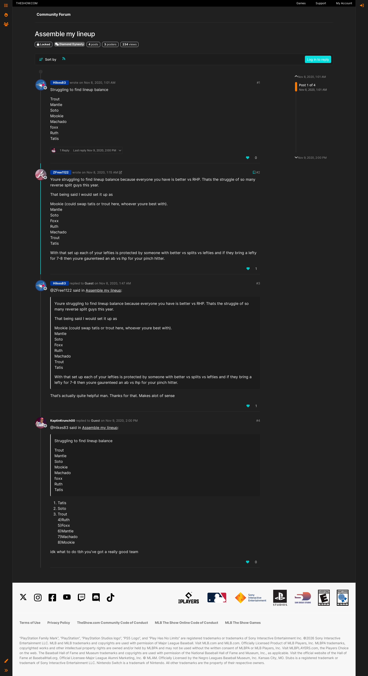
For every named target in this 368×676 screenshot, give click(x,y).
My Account (344, 3)
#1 (258, 82)
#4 (258, 420)
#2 (258, 172)
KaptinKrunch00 (62, 420)
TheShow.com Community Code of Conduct (112, 623)
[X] (23, 597)
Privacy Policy (58, 623)
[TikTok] (110, 597)
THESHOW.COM (27, 3)
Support (321, 3)
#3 (258, 283)
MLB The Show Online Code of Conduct (186, 623)
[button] (6, 661)
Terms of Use (29, 623)
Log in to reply (318, 59)
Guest (89, 283)
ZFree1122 (61, 172)
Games (301, 3)
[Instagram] (38, 597)
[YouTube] (67, 597)
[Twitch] (81, 597)
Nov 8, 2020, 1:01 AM (99, 82)
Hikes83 (59, 82)
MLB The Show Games (243, 623)
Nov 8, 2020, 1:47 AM (115, 283)
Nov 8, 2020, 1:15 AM (102, 172)
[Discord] (96, 597)
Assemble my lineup (103, 290)
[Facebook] (52, 597)
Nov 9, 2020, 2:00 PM (122, 420)
